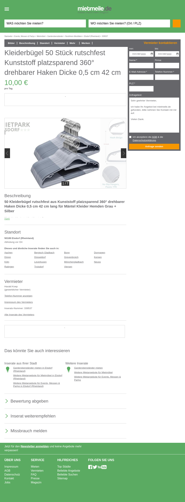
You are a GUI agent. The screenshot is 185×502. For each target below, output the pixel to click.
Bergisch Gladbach (44, 252)
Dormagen (99, 252)
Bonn (67, 252)
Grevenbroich (71, 257)
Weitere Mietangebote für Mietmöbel (93, 372)
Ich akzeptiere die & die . (148, 139)
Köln (6, 262)
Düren (7, 257)
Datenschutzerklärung (144, 140)
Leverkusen (40, 262)
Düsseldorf (40, 257)
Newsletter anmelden (35, 446)
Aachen (8, 252)
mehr (7, 219)
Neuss (97, 262)
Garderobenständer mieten (88, 368)
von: (131, 48)
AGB (154, 137)
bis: (157, 48)
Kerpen (98, 257)
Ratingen (9, 266)
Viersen (68, 266)
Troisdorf (39, 266)
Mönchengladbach (74, 262)
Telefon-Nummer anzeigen (18, 295)
